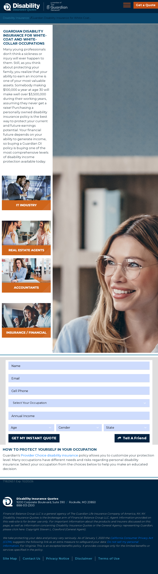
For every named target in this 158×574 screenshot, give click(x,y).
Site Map (10, 558)
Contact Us (31, 558)
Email (15, 378)
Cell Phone (19, 391)
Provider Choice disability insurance (49, 455)
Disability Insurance (16, 18)
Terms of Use (109, 558)
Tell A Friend (132, 438)
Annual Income (23, 416)
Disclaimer (83, 558)
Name (15, 366)
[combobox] (79, 403)
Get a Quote (146, 5)
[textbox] (79, 403)
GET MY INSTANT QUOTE (34, 438)
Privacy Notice (57, 558)
